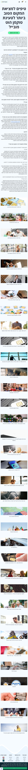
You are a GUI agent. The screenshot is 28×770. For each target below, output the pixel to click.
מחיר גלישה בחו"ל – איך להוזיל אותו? (14, 655)
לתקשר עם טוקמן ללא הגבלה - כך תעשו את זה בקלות (14, 593)
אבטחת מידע (10, 760)
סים (24, 760)
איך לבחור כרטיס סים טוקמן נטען (14, 238)
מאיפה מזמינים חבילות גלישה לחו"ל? (14, 609)
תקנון (10, 759)
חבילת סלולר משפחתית (14, 392)
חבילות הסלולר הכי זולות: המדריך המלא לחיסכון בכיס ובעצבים (14, 361)
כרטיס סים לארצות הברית (14, 516)
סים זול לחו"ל (14, 671)
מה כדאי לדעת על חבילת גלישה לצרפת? (14, 640)
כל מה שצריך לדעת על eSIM (14, 470)
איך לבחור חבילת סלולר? (14, 222)
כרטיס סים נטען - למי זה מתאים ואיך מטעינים (14, 562)
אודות (17, 757)
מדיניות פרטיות (4, 765)
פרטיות (10, 757)
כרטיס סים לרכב (14, 547)
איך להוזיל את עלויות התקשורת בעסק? (14, 284)
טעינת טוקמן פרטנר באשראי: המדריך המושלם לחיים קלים (14, 423)
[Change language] (19, 1)
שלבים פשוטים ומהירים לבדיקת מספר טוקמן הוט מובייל (14, 733)
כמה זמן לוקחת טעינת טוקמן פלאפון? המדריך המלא (14, 485)
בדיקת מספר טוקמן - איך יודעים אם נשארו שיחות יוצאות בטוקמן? (14, 330)
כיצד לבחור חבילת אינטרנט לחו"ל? (14, 454)
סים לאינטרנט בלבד (14, 702)
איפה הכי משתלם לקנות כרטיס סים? (14, 315)
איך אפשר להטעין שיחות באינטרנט (14, 207)
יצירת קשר (17, 760)
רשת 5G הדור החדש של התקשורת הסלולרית (14, 717)
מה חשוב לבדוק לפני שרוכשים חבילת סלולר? (14, 624)
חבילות (24, 757)
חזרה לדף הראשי (14, 32)
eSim (24, 759)
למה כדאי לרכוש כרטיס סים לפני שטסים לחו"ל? (14, 578)
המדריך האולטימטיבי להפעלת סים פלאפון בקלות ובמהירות (14, 346)
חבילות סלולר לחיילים (14, 377)
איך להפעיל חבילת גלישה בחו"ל (14, 299)
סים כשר (14, 686)
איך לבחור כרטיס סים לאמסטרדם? (14, 253)
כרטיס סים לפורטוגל (14, 532)
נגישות (17, 759)
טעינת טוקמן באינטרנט (14, 408)
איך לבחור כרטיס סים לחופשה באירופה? (14, 269)
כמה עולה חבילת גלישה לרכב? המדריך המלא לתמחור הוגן (14, 501)
